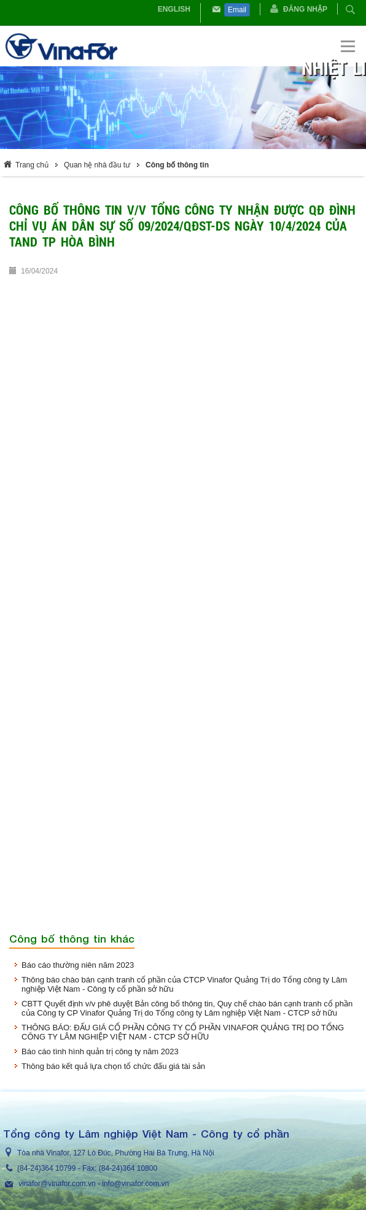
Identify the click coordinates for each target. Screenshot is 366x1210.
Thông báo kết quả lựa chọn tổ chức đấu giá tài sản (113, 1066)
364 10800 (139, 1168)
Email (237, 10)
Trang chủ (32, 165)
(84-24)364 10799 (46, 1168)
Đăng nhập (305, 9)
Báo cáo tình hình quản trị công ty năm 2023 (100, 1051)
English (174, 9)
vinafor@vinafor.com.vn (57, 1183)
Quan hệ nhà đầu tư (97, 165)
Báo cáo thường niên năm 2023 (77, 965)
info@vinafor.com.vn (135, 1183)
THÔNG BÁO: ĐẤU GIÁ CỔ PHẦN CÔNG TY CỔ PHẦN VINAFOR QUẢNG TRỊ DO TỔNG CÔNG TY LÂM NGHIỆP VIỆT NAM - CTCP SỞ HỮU (182, 1032)
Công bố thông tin (177, 165)
